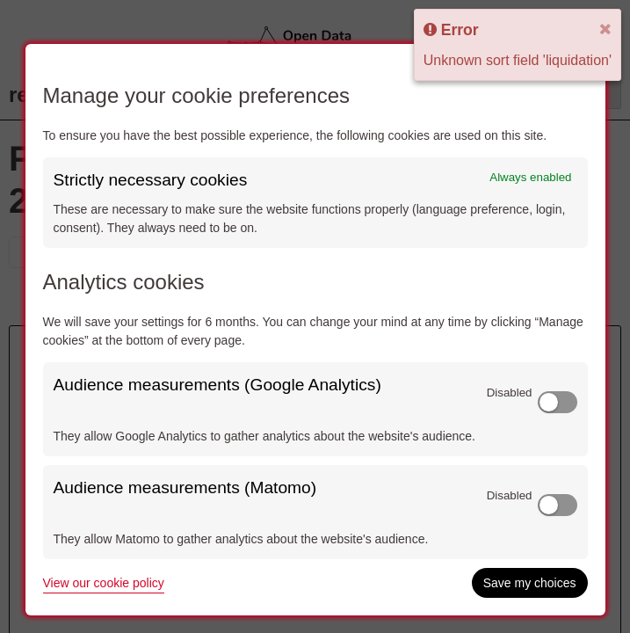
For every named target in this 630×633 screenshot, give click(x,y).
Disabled (509, 392)
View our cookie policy (103, 583)
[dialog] (315, 329)
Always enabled (530, 177)
